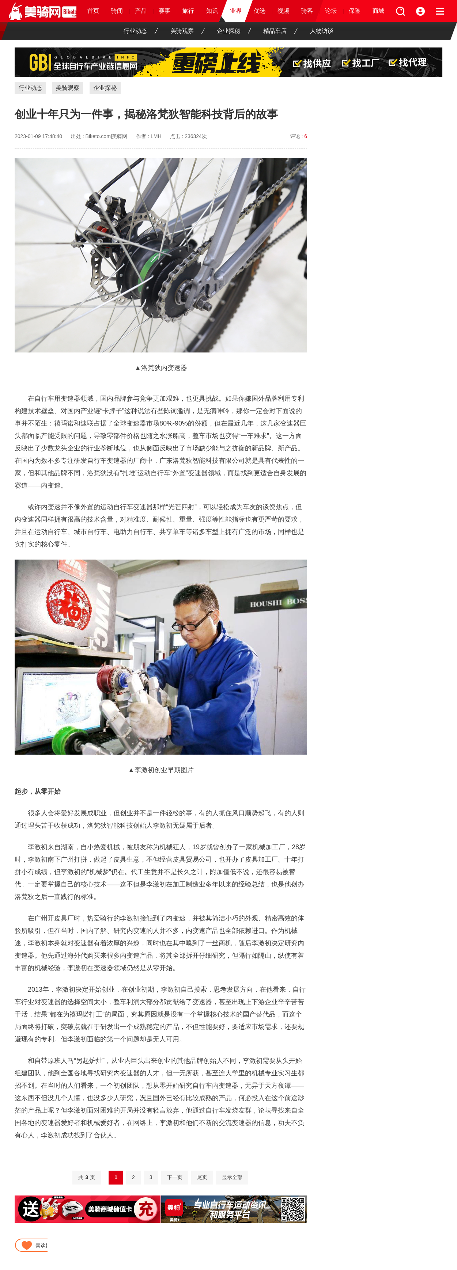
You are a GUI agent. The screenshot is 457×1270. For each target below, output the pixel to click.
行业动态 (141, 31)
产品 (141, 11)
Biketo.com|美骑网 (107, 136)
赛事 (164, 11)
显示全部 (232, 1177)
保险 (354, 11)
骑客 (307, 11)
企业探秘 (234, 31)
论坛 (331, 11)
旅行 (188, 11)
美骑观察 (187, 31)
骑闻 (117, 11)
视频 (283, 11)
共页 (86, 1177)
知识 (212, 11)
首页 (93, 11)
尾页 (202, 1177)
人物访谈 (321, 31)
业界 (236, 11)
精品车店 (280, 31)
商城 (378, 11)
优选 (259, 11)
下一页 (174, 1177)
